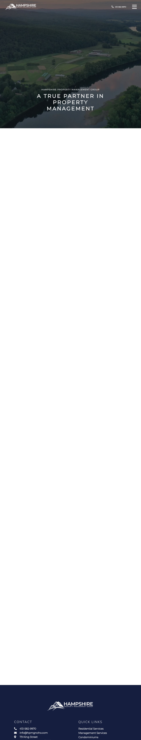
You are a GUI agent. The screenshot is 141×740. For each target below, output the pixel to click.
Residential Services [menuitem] (91, 728)
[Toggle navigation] (134, 7)
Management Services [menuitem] (92, 733)
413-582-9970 (118, 7)
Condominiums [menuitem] (88, 737)
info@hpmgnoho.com (31, 732)
